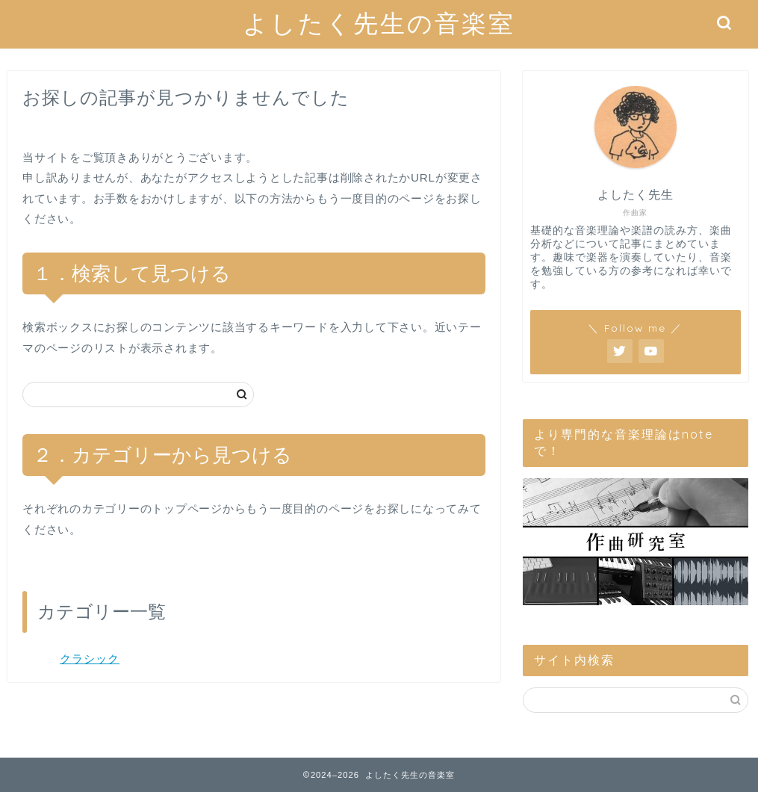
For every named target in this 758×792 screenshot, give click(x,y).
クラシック (89, 658)
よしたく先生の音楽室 (379, 22)
